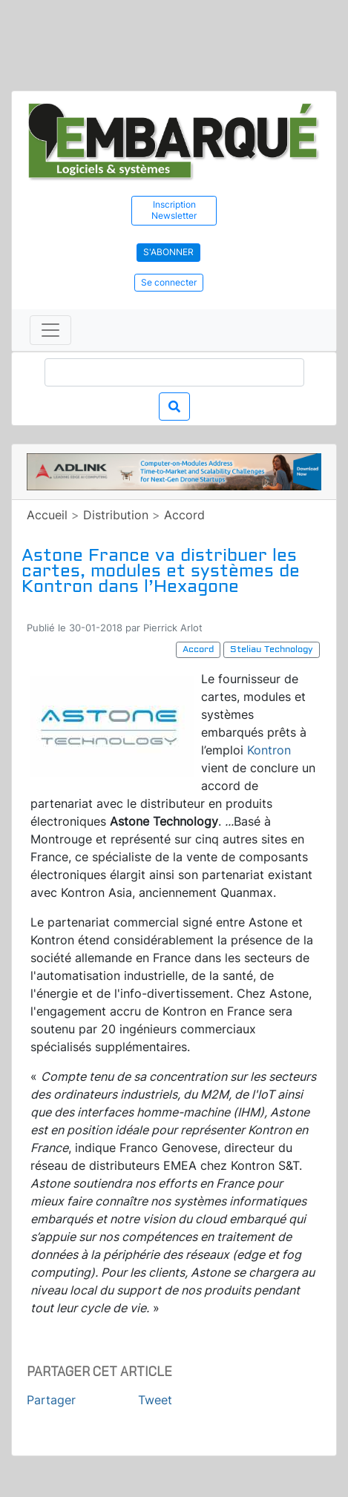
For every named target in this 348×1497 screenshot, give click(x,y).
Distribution (115, 514)
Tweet (155, 1399)
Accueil (47, 514)
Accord (184, 514)
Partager (51, 1399)
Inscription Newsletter (174, 210)
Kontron (269, 750)
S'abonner (168, 251)
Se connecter (169, 282)
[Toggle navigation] (50, 330)
